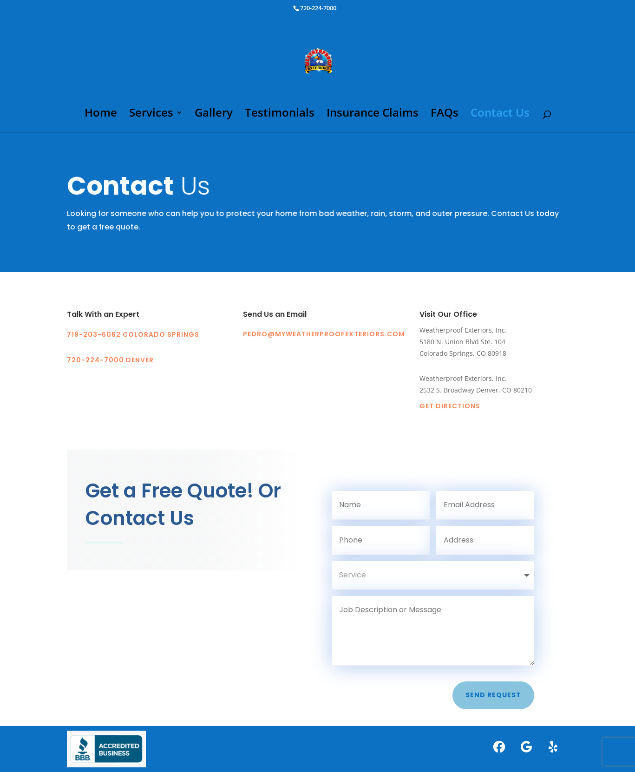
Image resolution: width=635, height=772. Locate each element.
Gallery (214, 114)
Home (101, 114)
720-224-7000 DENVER (110, 360)
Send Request (493, 695)
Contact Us (500, 114)
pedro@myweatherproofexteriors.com (324, 334)
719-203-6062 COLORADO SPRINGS (133, 334)
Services (151, 114)
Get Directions (449, 406)
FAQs (444, 114)
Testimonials (279, 114)
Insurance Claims (373, 114)
